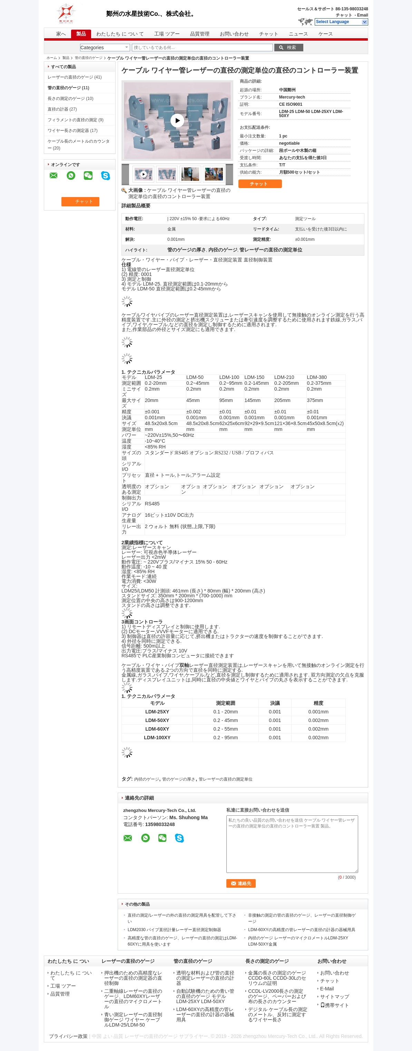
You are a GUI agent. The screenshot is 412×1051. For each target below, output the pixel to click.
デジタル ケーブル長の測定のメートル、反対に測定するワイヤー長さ (277, 1014)
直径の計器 (58, 109)
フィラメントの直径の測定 (72, 119)
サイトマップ (334, 996)
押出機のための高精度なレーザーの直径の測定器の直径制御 (133, 978)
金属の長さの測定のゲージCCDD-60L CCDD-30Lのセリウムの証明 (277, 978)
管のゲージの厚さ (178, 779)
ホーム (52, 58)
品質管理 (199, 34)
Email (362, 15)
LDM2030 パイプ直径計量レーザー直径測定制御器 (174, 929)
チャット (344, 15)
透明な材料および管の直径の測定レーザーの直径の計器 (205, 978)
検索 (291, 47)
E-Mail (327, 988)
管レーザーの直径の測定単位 (226, 779)
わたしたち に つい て (120, 34)
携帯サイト (334, 1005)
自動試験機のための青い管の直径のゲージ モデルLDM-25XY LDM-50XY (205, 996)
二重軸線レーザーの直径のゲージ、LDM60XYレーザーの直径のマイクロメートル (133, 999)
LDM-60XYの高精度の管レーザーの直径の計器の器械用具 (301, 929)
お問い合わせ (234, 34)
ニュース (298, 34)
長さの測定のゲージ (66, 98)
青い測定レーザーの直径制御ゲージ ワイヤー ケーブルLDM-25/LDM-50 (133, 1020)
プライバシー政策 (68, 1036)
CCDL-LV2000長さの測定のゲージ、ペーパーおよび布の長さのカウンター (277, 996)
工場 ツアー (167, 34)
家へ (61, 34)
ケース (325, 34)
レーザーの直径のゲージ (70, 77)
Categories (92, 47)
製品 (81, 34)
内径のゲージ (146, 779)
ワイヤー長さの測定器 (68, 130)
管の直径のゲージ (88, 58)
